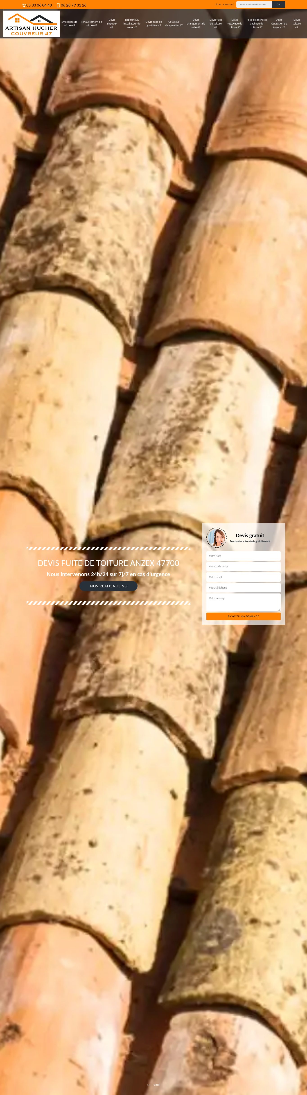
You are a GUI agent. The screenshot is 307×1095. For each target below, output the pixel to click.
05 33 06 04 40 (37, 5)
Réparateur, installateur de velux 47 (131, 23)
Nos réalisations (108, 586)
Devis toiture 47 (297, 23)
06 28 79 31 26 (71, 5)
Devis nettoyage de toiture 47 (234, 23)
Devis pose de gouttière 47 (154, 23)
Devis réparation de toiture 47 (279, 23)
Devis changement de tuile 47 (196, 23)
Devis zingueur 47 (112, 23)
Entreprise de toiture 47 (69, 23)
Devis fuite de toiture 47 (216, 23)
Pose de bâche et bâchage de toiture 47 (256, 23)
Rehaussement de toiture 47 (91, 23)
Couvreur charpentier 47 (174, 23)
